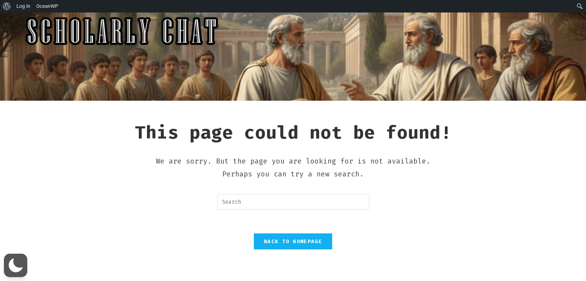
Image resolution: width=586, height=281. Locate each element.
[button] (15, 265)
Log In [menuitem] (23, 6)
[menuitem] (7, 6)
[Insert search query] (293, 202)
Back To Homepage (293, 241)
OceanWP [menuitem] (47, 6)
